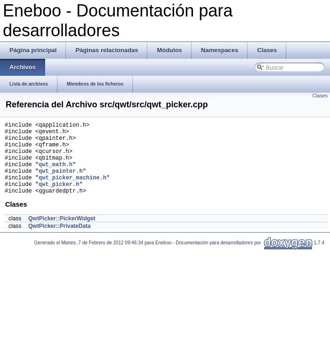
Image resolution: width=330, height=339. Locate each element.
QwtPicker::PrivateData (59, 241)
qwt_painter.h (61, 182)
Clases (320, 95)
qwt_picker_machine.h (72, 190)
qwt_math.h (55, 174)
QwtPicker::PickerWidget (62, 234)
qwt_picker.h (59, 198)
